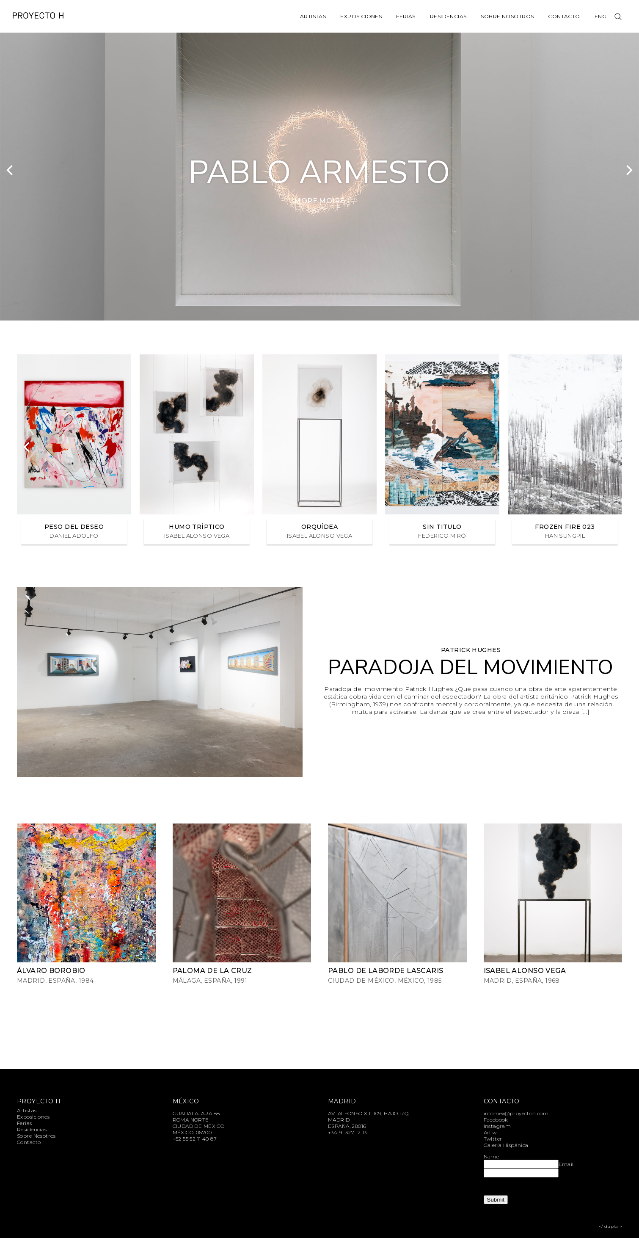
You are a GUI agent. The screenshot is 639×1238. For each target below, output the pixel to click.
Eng (600, 16)
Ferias (406, 16)
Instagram (497, 1126)
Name (491, 1156)
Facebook (496, 1119)
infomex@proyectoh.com (516, 1113)
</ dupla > (610, 1226)
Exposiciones (361, 16)
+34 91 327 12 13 (347, 1132)
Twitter (493, 1139)
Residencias (448, 16)
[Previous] (10, 170)
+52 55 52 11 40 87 (195, 1139)
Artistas (313, 16)
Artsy (490, 1132)
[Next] (628, 170)
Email (566, 1164)
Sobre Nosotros (507, 16)
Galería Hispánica (506, 1145)
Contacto (564, 16)
